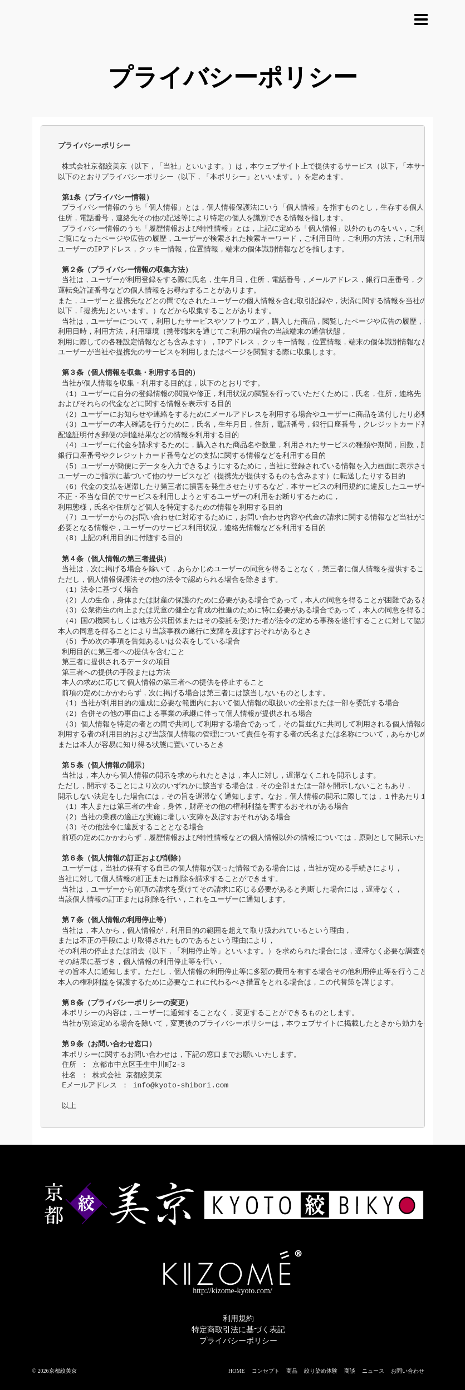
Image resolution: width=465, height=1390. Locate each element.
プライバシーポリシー (238, 1341)
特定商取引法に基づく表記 (238, 1329)
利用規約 (238, 1318)
